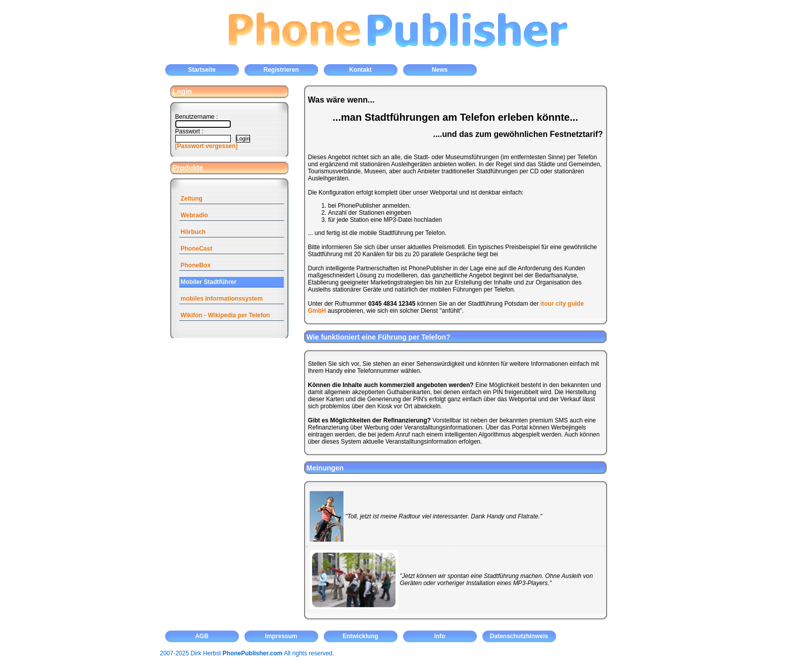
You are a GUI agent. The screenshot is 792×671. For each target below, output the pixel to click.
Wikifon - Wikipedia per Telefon (225, 315)
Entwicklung (360, 636)
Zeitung (192, 198)
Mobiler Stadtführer (209, 281)
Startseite (202, 69)
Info (439, 636)
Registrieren (281, 69)
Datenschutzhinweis (519, 636)
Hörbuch (193, 231)
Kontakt (360, 69)
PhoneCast (197, 248)
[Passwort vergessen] (206, 146)
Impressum (281, 636)
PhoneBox (196, 265)
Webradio (194, 215)
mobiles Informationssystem (222, 298)
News (440, 69)
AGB (202, 636)
